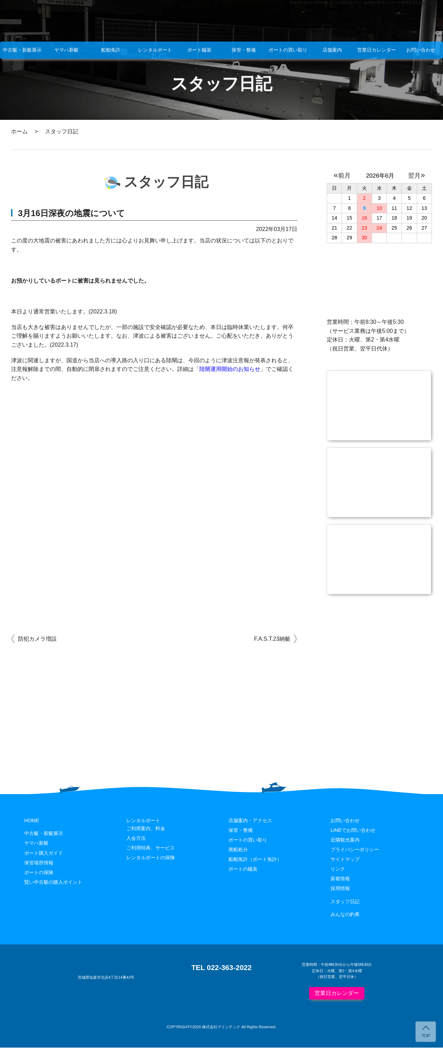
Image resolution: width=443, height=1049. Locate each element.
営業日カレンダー (376, 50)
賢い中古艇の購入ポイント (53, 883)
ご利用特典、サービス (150, 849)
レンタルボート (155, 50)
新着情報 (340, 879)
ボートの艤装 (242, 870)
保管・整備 (244, 50)
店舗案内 (332, 50)
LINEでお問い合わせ (353, 831)
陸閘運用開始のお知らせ (229, 369)
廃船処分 (238, 850)
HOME (31, 821)
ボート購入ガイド (43, 854)
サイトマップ (345, 860)
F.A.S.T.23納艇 (272, 639)
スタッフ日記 (345, 902)
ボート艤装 (199, 50)
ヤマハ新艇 (66, 50)
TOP (426, 1035)
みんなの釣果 (345, 915)
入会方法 (136, 839)
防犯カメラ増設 (37, 639)
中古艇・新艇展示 (22, 50)
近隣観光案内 (345, 841)
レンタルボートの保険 (150, 858)
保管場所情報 (38, 863)
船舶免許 (110, 50)
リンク (338, 870)
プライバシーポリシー (355, 850)
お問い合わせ (420, 50)
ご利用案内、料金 (145, 829)
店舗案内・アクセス (250, 821)
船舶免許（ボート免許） (255, 860)
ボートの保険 (38, 873)
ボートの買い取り (288, 50)
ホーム (19, 131)
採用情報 (340, 889)
